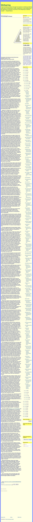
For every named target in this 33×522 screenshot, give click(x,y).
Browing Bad (27, 298)
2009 (25, 416)
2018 (25, 401)
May (26, 392)
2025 (25, 70)
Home (11, 517)
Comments (26, 446)
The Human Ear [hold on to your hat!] (28, 228)
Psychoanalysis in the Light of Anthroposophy (28, 301)
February (26, 397)
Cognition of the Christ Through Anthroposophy (28, 150)
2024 (25, 72)
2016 (25, 404)
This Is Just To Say (28, 115)
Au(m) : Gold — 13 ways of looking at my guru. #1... (28, 213)
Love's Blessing (27, 177)
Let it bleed (27, 103)
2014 (25, 408)
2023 (25, 73)
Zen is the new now (28, 251)
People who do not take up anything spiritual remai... (28, 245)
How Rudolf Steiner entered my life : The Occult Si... (28, 305)
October (26, 85)
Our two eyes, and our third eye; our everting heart (28, 275)
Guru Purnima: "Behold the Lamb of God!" (28, 209)
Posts (25, 444)
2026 (25, 68)
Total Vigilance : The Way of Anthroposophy (28, 235)
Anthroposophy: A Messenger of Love (28, 154)
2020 (25, 78)
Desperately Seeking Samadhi (27, 92)
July (26, 90)
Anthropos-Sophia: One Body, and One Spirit (28, 381)
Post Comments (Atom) (10, 519)
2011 (25, 413)
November (27, 83)
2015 (25, 406)
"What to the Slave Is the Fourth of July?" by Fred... (28, 309)
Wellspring (6, 5)
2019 (25, 80)
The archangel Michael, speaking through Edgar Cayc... (28, 342)
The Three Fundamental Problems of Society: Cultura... (27, 386)
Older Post (19, 517)
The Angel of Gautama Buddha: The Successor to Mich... (27, 336)
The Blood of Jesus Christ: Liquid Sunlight (28, 249)
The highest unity (28, 253)
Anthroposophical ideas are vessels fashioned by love (28, 240)
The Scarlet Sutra (28, 157)
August (26, 88)
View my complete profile (27, 22)
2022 (25, 75)
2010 (25, 414)
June (26, 390)
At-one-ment (27, 147)
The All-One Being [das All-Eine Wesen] (28, 271)
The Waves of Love (28, 263)
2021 (25, 77)
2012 (25, 411)
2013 (25, 409)
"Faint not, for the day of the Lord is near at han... (28, 347)
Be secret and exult (28, 122)
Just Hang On (27, 181)
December (27, 81)
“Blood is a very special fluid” (14, 408)
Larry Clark (26, 17)
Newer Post (3, 517)
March (26, 395)
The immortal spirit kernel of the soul (28, 200)
